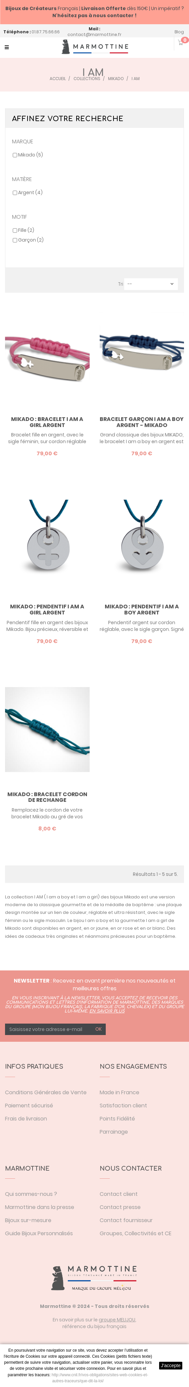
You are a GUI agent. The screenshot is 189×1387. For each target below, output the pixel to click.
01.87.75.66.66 (46, 32)
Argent (30, 192)
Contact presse (120, 1207)
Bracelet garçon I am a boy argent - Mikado (142, 422)
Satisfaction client (123, 1105)
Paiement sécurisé (29, 1105)
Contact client (119, 1194)
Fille (26, 230)
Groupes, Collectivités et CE (136, 1233)
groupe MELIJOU (117, 1319)
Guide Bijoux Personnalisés (39, 1233)
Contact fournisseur (126, 1220)
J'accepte (171, 1365)
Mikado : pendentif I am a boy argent (142, 609)
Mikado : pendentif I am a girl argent (47, 609)
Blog (179, 32)
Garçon (31, 240)
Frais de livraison (26, 1119)
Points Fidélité (117, 1119)
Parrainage (114, 1132)
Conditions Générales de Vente (46, 1092)
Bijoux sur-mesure (28, 1220)
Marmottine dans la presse (39, 1207)
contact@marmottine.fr (94, 34)
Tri (120, 284)
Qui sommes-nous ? (31, 1194)
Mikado (30, 154)
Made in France (119, 1092)
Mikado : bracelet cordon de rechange (47, 797)
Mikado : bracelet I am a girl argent (47, 422)
